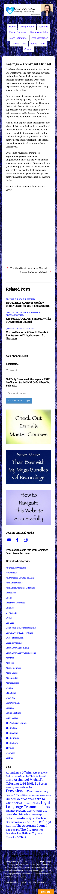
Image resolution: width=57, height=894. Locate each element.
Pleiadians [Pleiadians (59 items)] (22, 818)
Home (12, 26)
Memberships (12, 683)
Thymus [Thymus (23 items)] (37, 833)
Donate (15, 43)
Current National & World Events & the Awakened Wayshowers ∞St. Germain (27, 335)
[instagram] (26, 540)
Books (33, 43)
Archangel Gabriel (14, 583)
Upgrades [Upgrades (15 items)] (11, 837)
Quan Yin (10, 698)
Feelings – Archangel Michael (28, 64)
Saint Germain (13, 703)
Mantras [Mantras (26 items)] (11, 810)
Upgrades (10, 753)
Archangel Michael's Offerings (20, 588)
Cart (43, 43)
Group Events (27, 26)
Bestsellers (11, 593)
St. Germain (28, 329)
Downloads (11, 613)
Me (24, 43)
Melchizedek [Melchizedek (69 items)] (21, 814)
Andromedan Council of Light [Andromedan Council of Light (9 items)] (20, 776)
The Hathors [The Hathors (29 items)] (24, 833)
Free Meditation (39, 38)
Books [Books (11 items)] (44, 784)
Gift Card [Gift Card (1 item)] (39, 792)
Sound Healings (13, 713)
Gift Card (10, 623)
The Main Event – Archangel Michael (28, 268)
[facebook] (17, 540)
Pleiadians (11, 693)
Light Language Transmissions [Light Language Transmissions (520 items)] (28, 805)
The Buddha (11, 728)
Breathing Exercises (15, 603)
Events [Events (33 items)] (31, 791)
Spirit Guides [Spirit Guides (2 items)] (11, 826)
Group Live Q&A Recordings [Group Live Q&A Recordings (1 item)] (41, 795)
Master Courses (17, 32)
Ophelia (9, 688)
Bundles (10, 608)
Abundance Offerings (16, 568)
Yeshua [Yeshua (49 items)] (21, 837)
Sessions (43, 26)
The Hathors (12, 743)
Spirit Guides (12, 718)
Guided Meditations (15, 638)
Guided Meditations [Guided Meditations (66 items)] (19, 799)
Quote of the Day (14, 299)
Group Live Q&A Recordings (19, 633)
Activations (11, 573)
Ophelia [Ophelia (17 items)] (10, 818)
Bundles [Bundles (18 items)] (27, 787)
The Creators (29, 299)
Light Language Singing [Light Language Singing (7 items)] (29, 803)
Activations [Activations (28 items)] (41, 772)
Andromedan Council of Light (20, 578)
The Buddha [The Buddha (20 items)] (13, 830)
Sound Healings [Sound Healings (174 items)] (39, 822)
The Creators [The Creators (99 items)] (29, 829)
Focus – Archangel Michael (33, 272)
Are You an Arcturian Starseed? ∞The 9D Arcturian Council (28, 320)
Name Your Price (39, 32)
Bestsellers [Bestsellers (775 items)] (30, 783)
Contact (28, 49)
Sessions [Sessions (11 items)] (21, 822)
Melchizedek (12, 678)
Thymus (10, 748)
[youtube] (9, 540)
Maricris (10, 663)
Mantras (10, 658)
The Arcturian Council (16, 723)
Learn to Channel (18, 38)
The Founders (12, 738)
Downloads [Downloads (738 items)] (16, 791)
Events (9, 618)
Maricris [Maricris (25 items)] (21, 810)
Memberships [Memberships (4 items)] (36, 815)
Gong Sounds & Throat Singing (21, 628)
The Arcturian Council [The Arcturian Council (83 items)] (31, 825)
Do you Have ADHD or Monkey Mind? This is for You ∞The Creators (27, 304)
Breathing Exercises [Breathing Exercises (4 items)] (14, 788)
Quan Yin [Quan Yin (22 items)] (34, 818)
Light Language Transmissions (21, 653)
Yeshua (9, 758)
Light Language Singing (17, 648)
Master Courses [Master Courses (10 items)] (34, 811)
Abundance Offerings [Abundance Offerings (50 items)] (20, 772)
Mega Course (12, 673)
